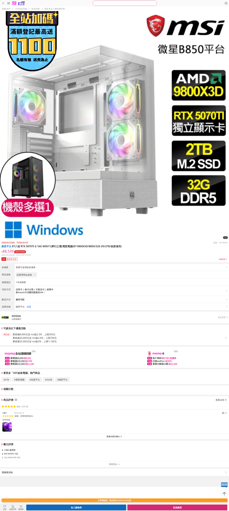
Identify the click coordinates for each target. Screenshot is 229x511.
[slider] (114, 381)
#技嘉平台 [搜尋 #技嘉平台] (35, 403)
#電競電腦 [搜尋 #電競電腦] (19, 403)
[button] (114, 258)
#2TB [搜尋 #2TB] (6, 403)
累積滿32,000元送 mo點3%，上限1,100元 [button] (35, 365)
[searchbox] (125, 3)
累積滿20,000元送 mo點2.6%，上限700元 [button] (35, 362)
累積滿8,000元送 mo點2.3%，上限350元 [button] (34, 358)
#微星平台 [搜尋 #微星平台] (62, 403)
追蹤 (29, 330)
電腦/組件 (6, 8)
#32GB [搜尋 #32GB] (48, 403)
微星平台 (6, 246)
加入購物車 (76, 507)
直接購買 (177, 507)
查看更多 (114, 488)
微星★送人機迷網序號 (54, 8)
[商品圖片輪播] (114, 125)
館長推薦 (36, 8)
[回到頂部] (224, 494)
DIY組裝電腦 (21, 8)
